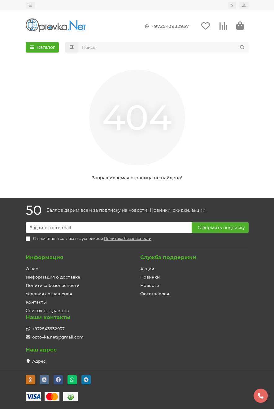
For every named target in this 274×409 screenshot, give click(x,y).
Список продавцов (47, 310)
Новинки (150, 277)
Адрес (39, 361)
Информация (44, 257)
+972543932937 (166, 26)
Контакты (36, 302)
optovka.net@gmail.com (58, 336)
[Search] (163, 47)
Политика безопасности (53, 285)
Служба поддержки (168, 257)
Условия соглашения (49, 293)
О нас (32, 268)
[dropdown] (30, 5)
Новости (149, 285)
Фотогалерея (154, 293)
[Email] (109, 227)
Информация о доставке (53, 277)
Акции (147, 268)
